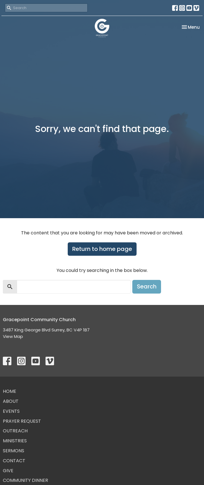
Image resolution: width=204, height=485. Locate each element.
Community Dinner (25, 480)
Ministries (15, 440)
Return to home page (102, 249)
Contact (14, 460)
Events (11, 411)
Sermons (13, 450)
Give (8, 470)
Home (9, 391)
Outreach (15, 431)
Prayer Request (22, 421)
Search (146, 286)
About (10, 401)
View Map (13, 336)
